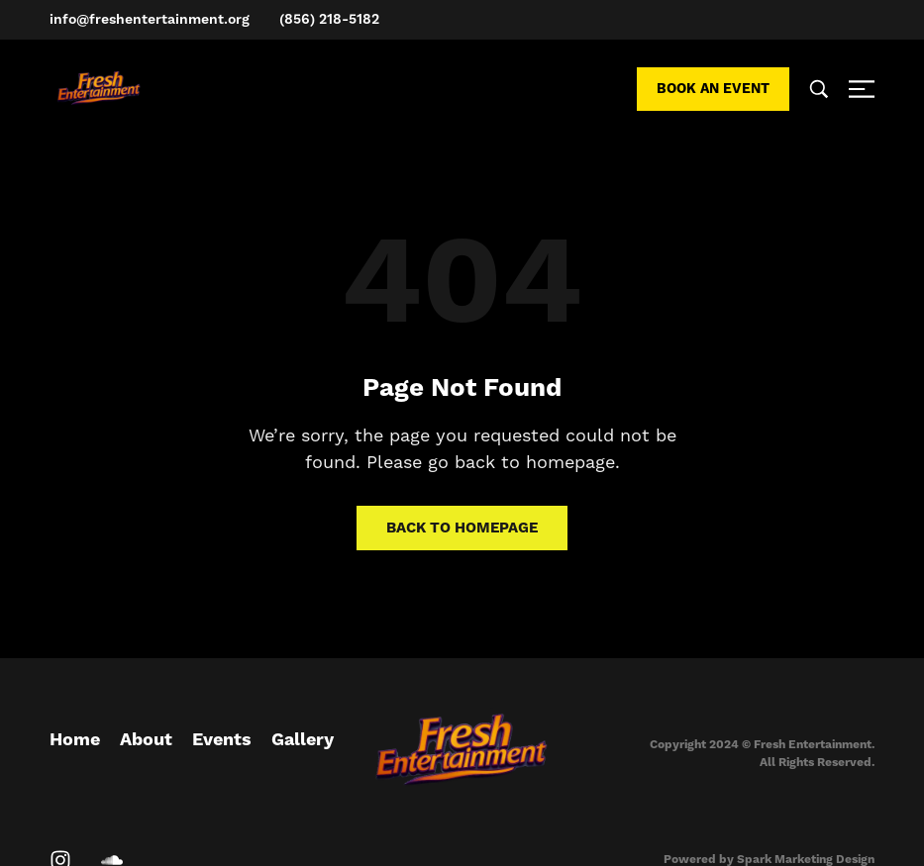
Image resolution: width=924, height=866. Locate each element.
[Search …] (819, 89)
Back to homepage (462, 528)
